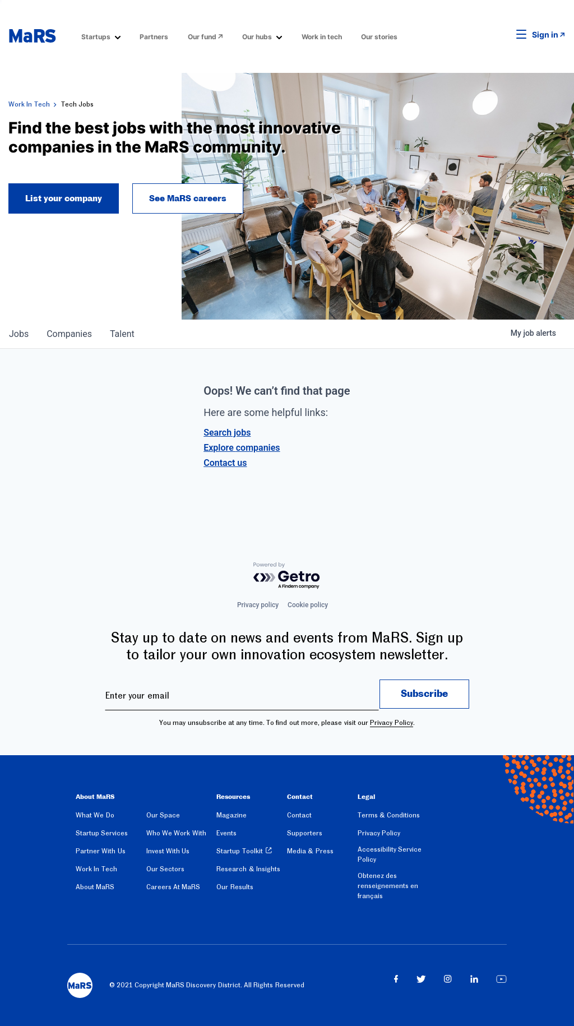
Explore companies (241, 447)
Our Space (163, 815)
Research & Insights (248, 869)
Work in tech (322, 37)
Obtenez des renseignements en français (388, 886)
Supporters (304, 833)
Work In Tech (29, 104)
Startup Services (102, 833)
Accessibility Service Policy (390, 854)
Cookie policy (308, 605)
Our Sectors (165, 869)
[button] (504, 35)
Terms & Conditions (389, 815)
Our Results (234, 887)
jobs (19, 334)
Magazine (231, 815)
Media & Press (310, 851)
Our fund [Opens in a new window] (202, 37)
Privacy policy (258, 605)
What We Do (95, 815)
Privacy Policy (391, 723)
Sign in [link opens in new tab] (545, 34)
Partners (154, 37)
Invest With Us (168, 851)
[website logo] (32, 36)
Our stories (379, 37)
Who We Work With (176, 833)
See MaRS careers (187, 198)
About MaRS (95, 887)
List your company (63, 198)
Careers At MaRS (173, 887)
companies (69, 334)
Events (226, 833)
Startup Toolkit (239, 851)
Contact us (225, 462)
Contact (299, 815)
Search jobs (227, 432)
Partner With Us (101, 851)
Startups (95, 37)
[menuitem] (100, 36)
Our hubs (257, 37)
